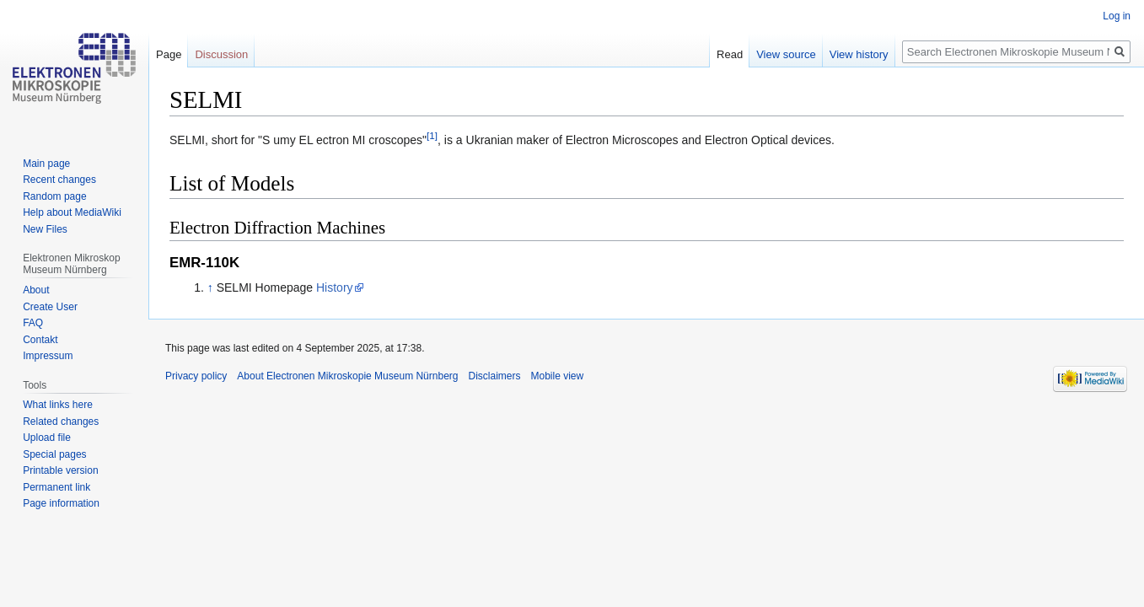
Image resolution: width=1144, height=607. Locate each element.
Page (168, 54)
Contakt (40, 340)
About (36, 290)
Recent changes (59, 179)
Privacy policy (196, 376)
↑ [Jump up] (210, 287)
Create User (50, 307)
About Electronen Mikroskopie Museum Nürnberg (347, 376)
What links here (58, 405)
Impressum (48, 356)
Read (730, 54)
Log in (1117, 16)
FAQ (33, 323)
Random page (54, 196)
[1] (432, 135)
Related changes (61, 421)
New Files (45, 229)
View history (859, 54)
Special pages (54, 454)
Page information (61, 503)
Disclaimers (494, 376)
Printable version (60, 470)
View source (786, 54)
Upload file (47, 437)
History (334, 287)
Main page (46, 163)
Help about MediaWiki (72, 212)
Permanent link (56, 487)
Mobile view (557, 376)
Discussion (221, 54)
